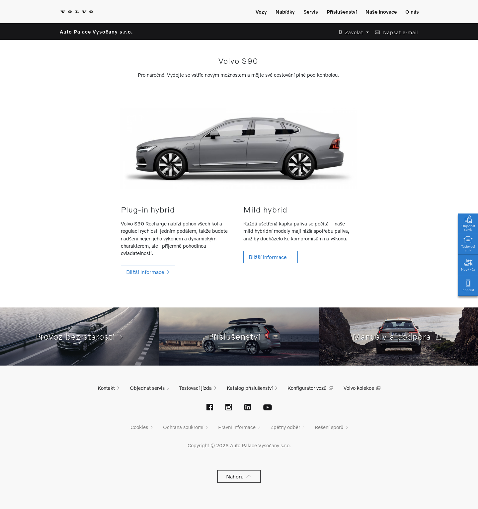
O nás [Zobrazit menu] (412, 12)
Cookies (139, 427)
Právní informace (237, 427)
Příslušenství (239, 336)
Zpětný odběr (285, 427)
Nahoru (239, 476)
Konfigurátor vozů (306, 388)
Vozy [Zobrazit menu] (261, 12)
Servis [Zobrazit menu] (310, 12)
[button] (352, 32)
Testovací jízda (468, 243)
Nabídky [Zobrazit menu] (285, 12)
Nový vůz (468, 264)
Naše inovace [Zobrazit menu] (381, 12)
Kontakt (468, 285)
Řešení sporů (329, 427)
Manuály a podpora (398, 336)
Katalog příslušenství (250, 388)
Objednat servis (468, 222)
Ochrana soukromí (183, 427)
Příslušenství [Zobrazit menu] (342, 12)
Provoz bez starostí (79, 336)
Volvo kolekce (359, 388)
